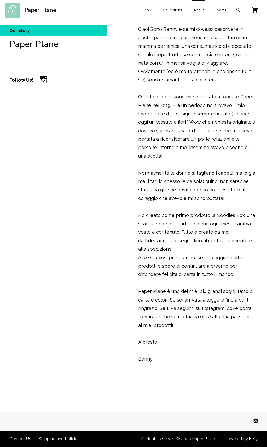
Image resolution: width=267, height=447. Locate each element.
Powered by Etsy (241, 438)
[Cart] (255, 10)
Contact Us (20, 438)
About (199, 10)
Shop (146, 10)
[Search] (238, 11)
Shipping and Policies (59, 438)
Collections (172, 10)
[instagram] (256, 421)
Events (220, 10)
